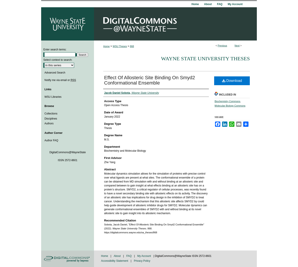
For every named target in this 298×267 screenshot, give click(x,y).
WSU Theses (120, 46)
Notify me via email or (60, 80)
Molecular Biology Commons (230, 105)
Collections (50, 113)
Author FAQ (51, 140)
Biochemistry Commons (227, 101)
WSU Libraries (52, 96)
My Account (144, 256)
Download (232, 81)
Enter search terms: (54, 49)
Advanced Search (54, 72)
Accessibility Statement (115, 260)
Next (237, 45)
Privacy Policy (142, 260)
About (117, 256)
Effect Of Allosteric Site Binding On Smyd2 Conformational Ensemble (149, 80)
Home (106, 46)
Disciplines (50, 118)
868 (132, 46)
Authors (48, 123)
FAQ (129, 256)
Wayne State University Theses (205, 58)
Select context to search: (57, 59)
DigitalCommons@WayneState (175, 24)
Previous (222, 45)
